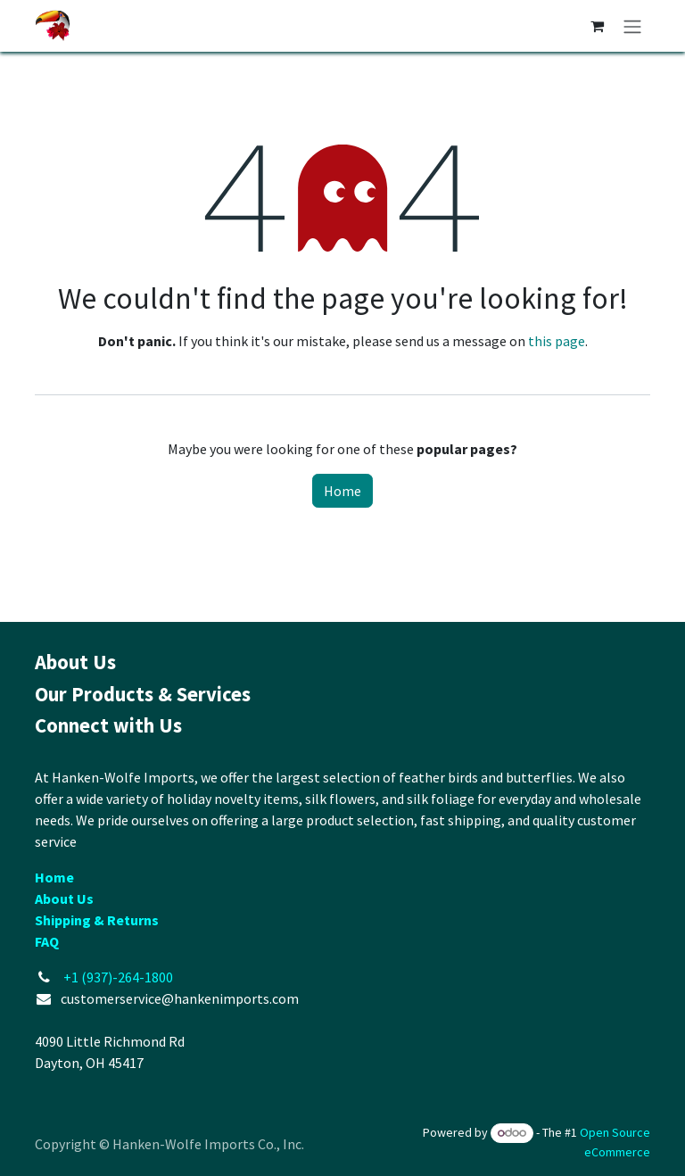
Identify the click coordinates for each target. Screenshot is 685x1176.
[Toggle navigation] (632, 26)
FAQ (47, 941)
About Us (64, 898)
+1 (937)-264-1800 (118, 977)
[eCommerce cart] (597, 26)
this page (556, 341)
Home (342, 491)
